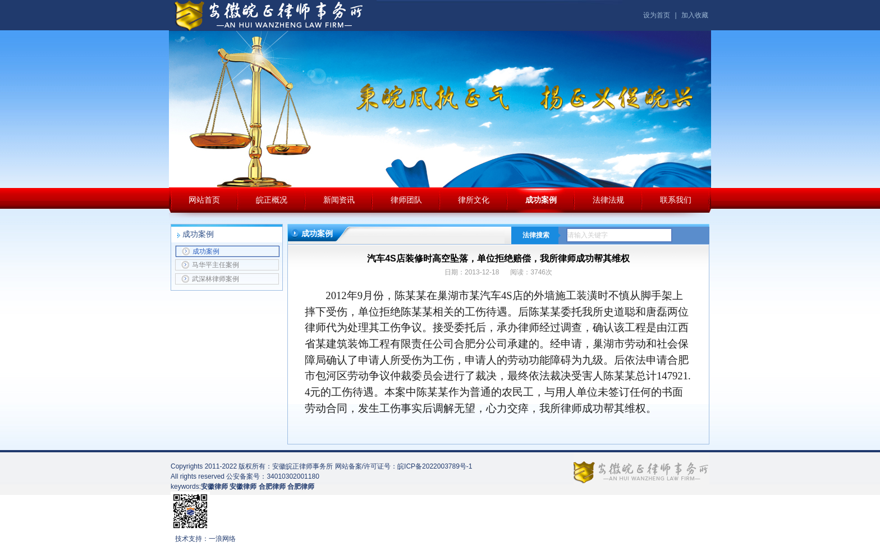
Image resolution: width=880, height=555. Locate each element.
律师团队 (406, 199)
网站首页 (204, 199)
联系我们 (675, 199)
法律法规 (608, 199)
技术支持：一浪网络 (205, 539)
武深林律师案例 (210, 279)
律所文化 (473, 199)
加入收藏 (694, 15)
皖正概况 (271, 199)
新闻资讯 (339, 199)
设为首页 (656, 15)
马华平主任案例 (210, 265)
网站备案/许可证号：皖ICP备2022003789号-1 (404, 466)
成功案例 (541, 199)
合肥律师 (300, 486)
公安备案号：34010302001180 (272, 476)
